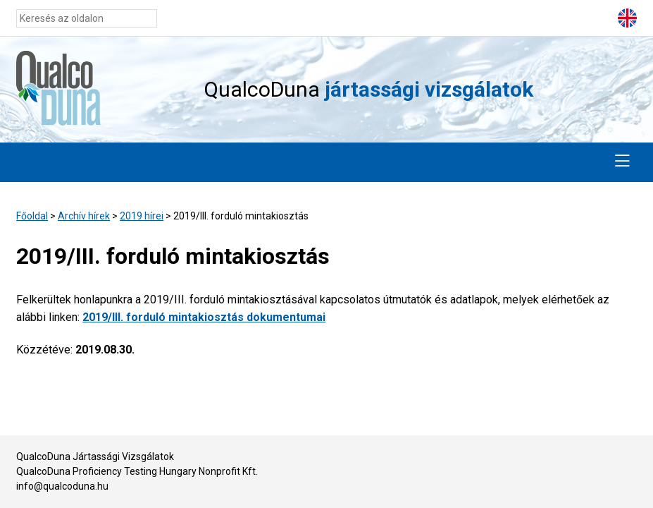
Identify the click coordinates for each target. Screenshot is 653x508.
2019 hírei (141, 216)
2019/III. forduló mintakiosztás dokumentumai (203, 317)
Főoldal (32, 216)
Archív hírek (84, 216)
